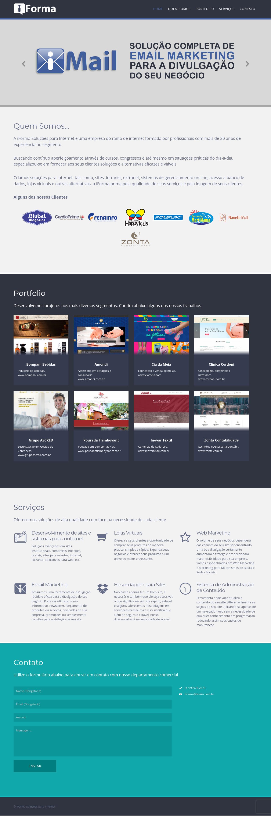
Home (158, 9)
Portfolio (205, 9)
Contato (247, 9)
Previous (22, 63)
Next (249, 63)
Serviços (227, 9)
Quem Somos (179, 9)
